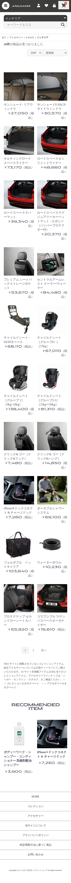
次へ (43, 650)
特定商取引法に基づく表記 (35, 844)
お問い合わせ (36, 854)
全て (4, 37)
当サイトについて (35, 825)
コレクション (36, 806)
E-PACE (30, 37)
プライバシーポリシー (35, 835)
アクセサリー (16, 37)
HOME (35, 796)
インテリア (42, 37)
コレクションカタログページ (23, 683)
